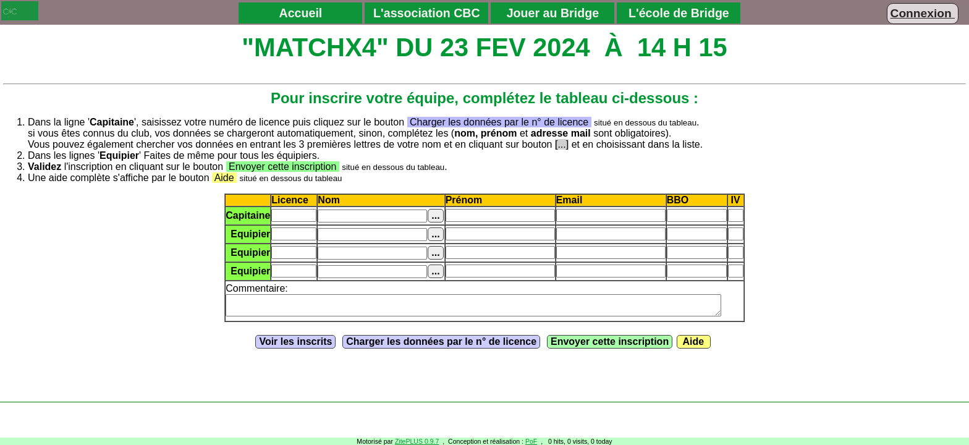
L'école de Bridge (678, 13)
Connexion (923, 13)
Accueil (300, 13)
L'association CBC (426, 13)
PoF (531, 441)
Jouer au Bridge (553, 13)
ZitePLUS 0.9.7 (417, 441)
